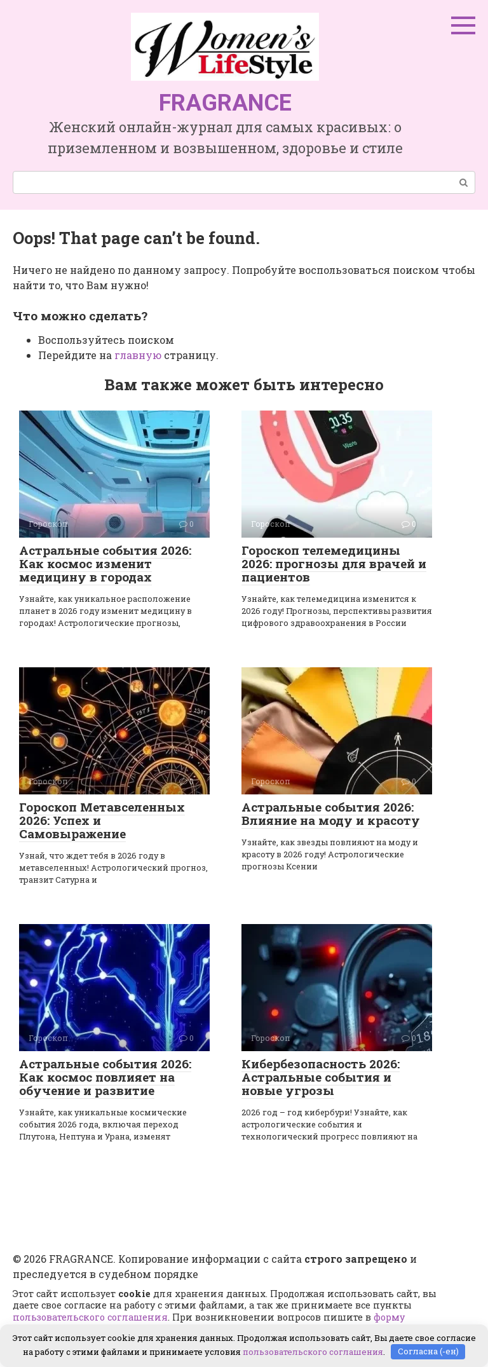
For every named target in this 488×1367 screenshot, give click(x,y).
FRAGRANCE (225, 103)
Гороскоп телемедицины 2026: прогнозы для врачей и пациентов (333, 563)
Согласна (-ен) (428, 1351)
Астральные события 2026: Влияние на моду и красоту (330, 813)
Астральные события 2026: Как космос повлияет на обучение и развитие (105, 1077)
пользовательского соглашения (90, 1317)
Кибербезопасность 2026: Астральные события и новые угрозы (320, 1077)
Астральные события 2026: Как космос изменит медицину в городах (105, 563)
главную (137, 355)
